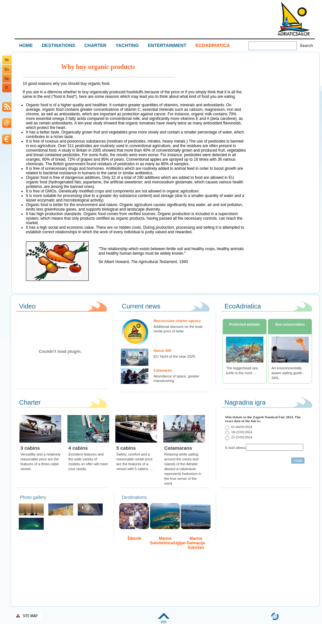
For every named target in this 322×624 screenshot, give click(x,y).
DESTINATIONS (58, 45)
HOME (26, 45)
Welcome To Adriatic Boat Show (293, 19)
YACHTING (127, 45)
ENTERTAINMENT (167, 45)
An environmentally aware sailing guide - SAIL (287, 373)
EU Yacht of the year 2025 (174, 356)
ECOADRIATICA (212, 45)
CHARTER (95, 45)
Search (306, 45)
